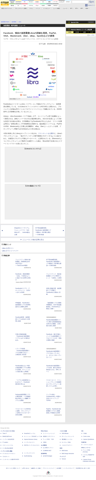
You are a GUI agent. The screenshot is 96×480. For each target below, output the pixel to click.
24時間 (77, 32)
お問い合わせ (25, 468)
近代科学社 (44, 453)
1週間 (84, 32)
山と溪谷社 (44, 445)
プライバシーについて (48, 468)
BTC (71, 8)
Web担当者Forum (7, 436)
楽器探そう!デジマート (49, 436)
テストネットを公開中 (46, 133)
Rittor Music (44, 431)
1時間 (69, 32)
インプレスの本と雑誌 (6, 451)
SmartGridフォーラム (29, 433)
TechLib (64, 459)
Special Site (75, 22)
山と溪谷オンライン (48, 447)
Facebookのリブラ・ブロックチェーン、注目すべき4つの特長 (22, 290)
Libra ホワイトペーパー (10, 251)
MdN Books (65, 450)
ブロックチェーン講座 (21, 8)
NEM (87, 8)
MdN (61, 448)
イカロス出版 (63, 431)
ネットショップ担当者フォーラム (33, 436)
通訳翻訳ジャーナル (67, 439)
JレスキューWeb (66, 442)
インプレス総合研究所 (8, 439)
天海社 (85, 433)
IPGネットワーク (86, 447)
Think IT (4, 433)
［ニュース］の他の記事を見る (33, 239)
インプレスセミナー (29, 442)
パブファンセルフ (88, 444)
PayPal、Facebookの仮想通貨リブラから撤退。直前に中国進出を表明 (53, 411)
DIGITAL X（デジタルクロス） (32, 445)
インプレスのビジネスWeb (7, 431)
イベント (38, 8)
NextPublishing (28, 456)
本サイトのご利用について (13, 468)
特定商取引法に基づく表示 (83, 468)
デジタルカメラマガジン (8, 453)
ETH (76, 8)
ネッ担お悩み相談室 (7, 448)
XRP (81, 8)
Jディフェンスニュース (68, 436)
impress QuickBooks (88, 439)
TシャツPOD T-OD (48, 439)
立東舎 (44, 442)
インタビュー (46, 8)
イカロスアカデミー (67, 445)
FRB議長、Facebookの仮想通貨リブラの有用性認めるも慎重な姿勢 (22, 304)
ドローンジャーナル (7, 445)
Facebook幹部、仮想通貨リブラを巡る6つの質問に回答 (22, 319)
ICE (82, 431)
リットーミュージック (49, 433)
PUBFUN (83, 442)
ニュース (65, 8)
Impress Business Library (30, 439)
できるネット (6, 456)
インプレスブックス (29, 453)
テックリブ (63, 456)
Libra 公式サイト (8, 248)
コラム (31, 8)
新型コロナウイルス (6, 8)
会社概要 (59, 468)
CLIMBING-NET (47, 450)
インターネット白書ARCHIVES (10, 459)
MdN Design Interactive (68, 453)
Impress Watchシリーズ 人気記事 (81, 29)
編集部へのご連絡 (36, 468)
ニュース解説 (56, 8)
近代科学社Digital (47, 456)
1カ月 (91, 32)
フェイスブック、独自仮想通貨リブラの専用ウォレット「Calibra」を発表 (54, 276)
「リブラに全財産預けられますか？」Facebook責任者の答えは (22, 382)
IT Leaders (5, 442)
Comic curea (86, 436)
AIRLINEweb (65, 433)
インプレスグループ (68, 468)
